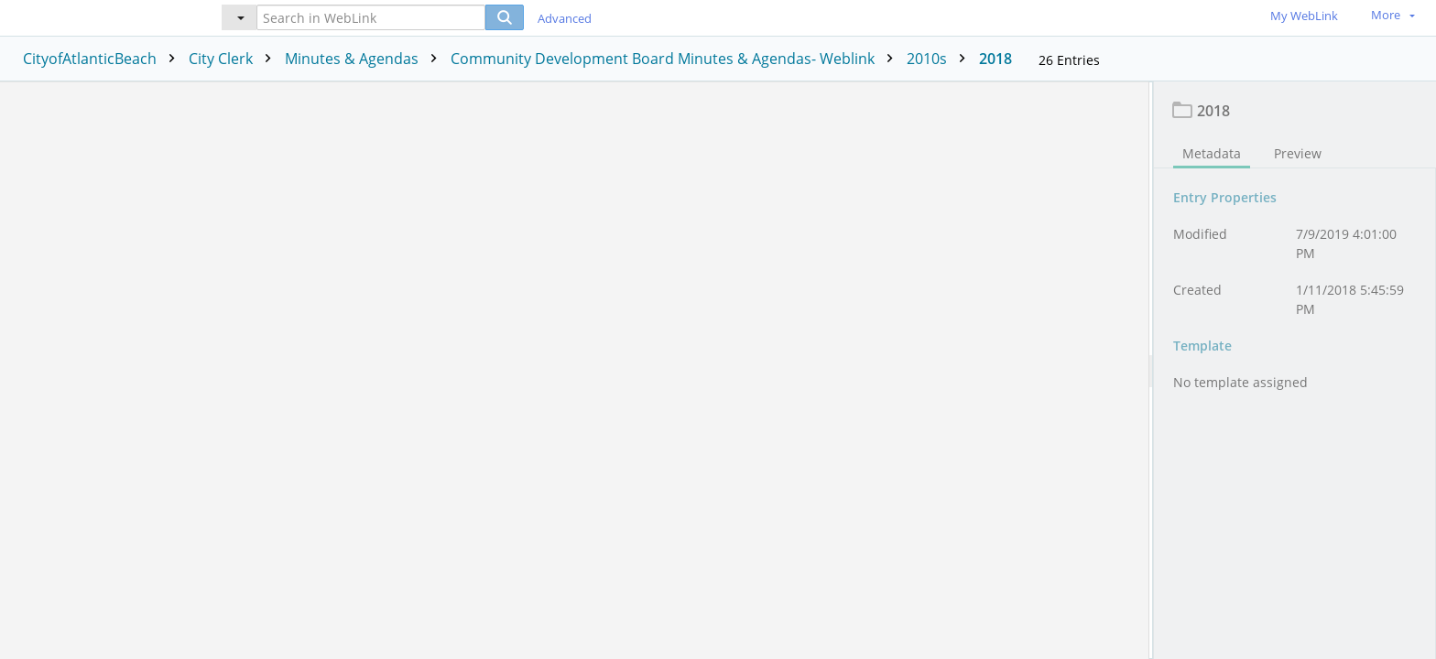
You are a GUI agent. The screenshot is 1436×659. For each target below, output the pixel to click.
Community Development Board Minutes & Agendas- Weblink (676, 59)
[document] (1295, 370)
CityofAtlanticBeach (103, 59)
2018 (995, 59)
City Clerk (234, 59)
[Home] (96, 17)
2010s (940, 59)
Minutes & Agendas (365, 59)
